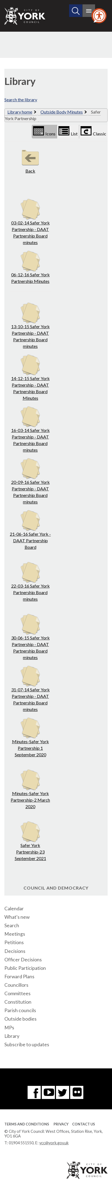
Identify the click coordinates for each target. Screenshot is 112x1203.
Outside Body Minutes (61, 111)
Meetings (14, 934)
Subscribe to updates (26, 1044)
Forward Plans (19, 976)
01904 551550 (21, 1142)
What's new (17, 917)
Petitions (14, 942)
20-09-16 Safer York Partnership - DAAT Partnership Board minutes (30, 481)
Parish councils (20, 1010)
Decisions (14, 951)
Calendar (14, 908)
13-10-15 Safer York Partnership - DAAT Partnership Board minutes (30, 326)
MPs (9, 1027)
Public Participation (25, 968)
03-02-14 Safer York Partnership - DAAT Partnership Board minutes (30, 222)
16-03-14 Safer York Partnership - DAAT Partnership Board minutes (30, 429)
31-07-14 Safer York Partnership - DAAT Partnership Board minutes (30, 689)
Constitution (17, 1002)
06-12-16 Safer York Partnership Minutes (30, 267)
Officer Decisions (23, 959)
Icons (44, 131)
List (68, 131)
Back (30, 160)
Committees (17, 993)
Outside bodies (20, 1019)
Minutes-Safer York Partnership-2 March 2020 (30, 789)
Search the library (20, 99)
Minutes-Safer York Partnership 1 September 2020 (30, 737)
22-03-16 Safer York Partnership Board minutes (30, 582)
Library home (19, 111)
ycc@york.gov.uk (54, 1142)
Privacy (61, 1124)
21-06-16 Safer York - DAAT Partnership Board (30, 530)
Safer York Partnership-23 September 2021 (30, 841)
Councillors (16, 985)
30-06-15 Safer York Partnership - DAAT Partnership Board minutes (30, 637)
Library (11, 1036)
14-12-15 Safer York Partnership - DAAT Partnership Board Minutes (30, 377)
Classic (93, 131)
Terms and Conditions (26, 1124)
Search (11, 925)
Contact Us (83, 1124)
